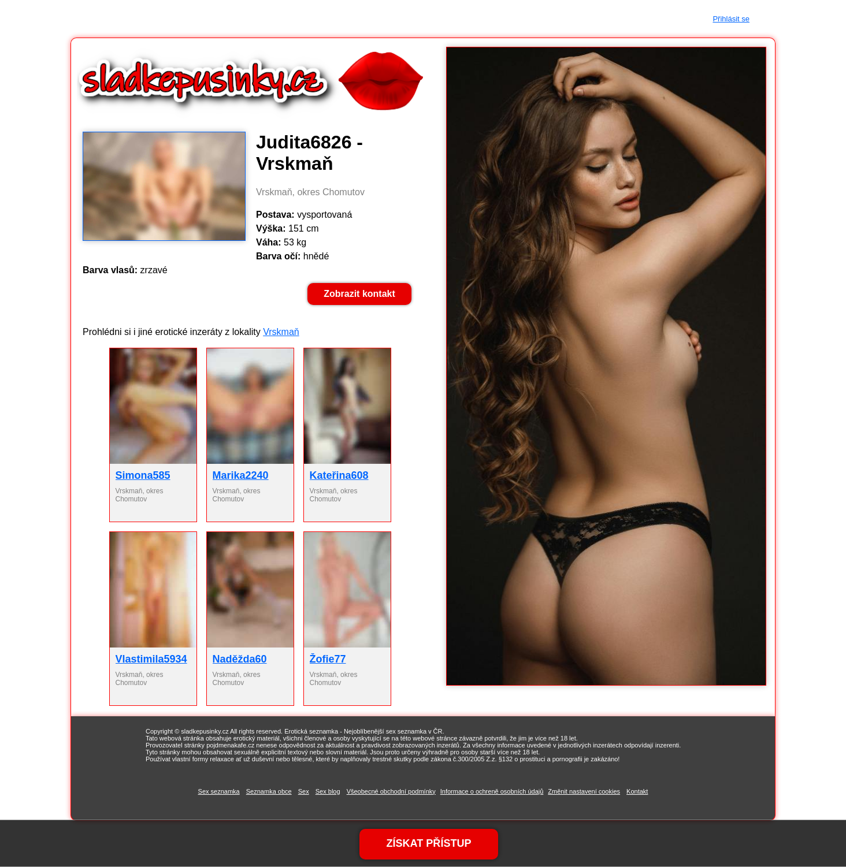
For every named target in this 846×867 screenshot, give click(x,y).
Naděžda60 (240, 659)
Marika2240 (241, 475)
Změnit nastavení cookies (584, 791)
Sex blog (328, 791)
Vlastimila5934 (151, 659)
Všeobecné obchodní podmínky (391, 791)
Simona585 (143, 475)
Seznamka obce (269, 791)
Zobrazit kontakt (359, 294)
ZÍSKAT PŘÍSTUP (429, 843)
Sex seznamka (219, 791)
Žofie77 (328, 659)
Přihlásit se (731, 18)
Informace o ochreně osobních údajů (492, 791)
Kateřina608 (339, 475)
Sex (303, 791)
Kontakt (637, 791)
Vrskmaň (281, 332)
